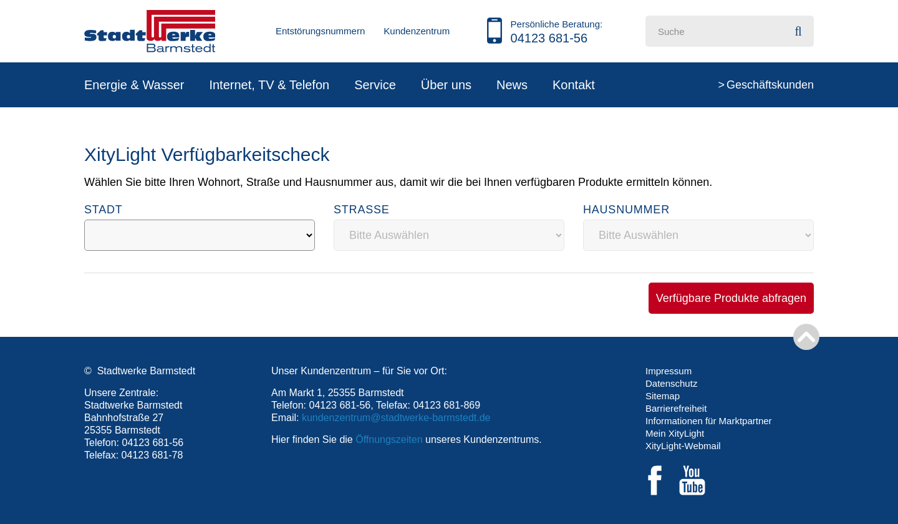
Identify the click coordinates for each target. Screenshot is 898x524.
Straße (362, 209)
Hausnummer (626, 209)
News (512, 85)
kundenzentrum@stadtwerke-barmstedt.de (396, 417)
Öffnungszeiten (388, 439)
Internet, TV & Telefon (269, 85)
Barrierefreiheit (676, 408)
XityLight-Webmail (683, 445)
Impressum (668, 371)
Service (375, 85)
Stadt (103, 209)
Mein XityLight (674, 433)
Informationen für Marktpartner (708, 420)
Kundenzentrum (417, 31)
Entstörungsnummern (320, 31)
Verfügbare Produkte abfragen (731, 298)
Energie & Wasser (134, 85)
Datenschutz (671, 383)
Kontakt (574, 85)
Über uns (446, 85)
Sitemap (662, 396)
